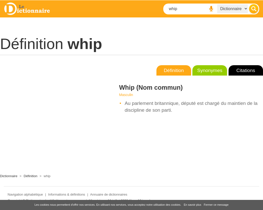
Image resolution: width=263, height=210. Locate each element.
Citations (245, 70)
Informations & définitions (66, 194)
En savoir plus (192, 204)
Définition (174, 70)
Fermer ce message (216, 204)
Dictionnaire (8, 176)
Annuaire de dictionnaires (108, 194)
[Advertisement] (48, 113)
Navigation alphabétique (25, 194)
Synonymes (209, 70)
